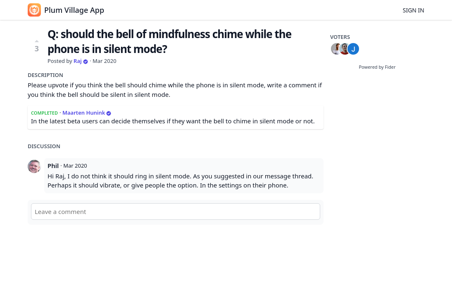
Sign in (413, 10)
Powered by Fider (377, 67)
